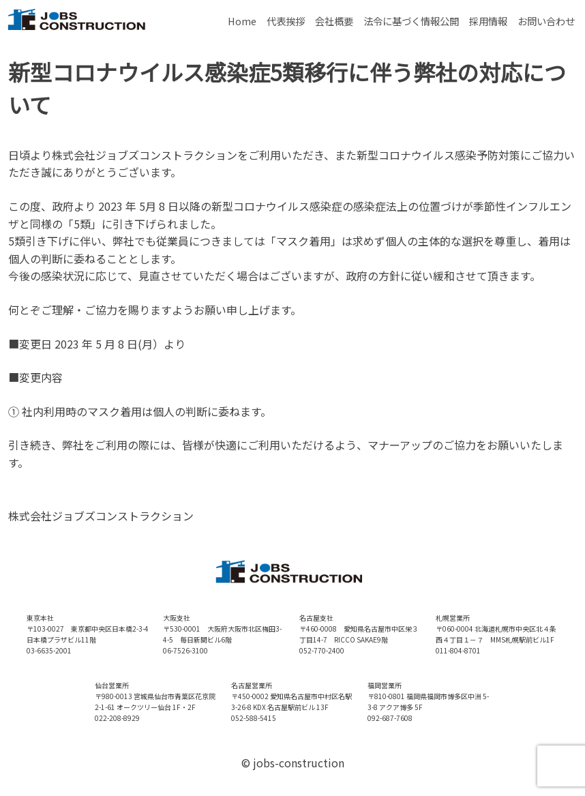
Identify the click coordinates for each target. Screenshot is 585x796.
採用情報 (488, 21)
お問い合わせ (546, 21)
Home (242, 21)
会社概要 (334, 21)
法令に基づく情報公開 (411, 21)
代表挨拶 (286, 21)
